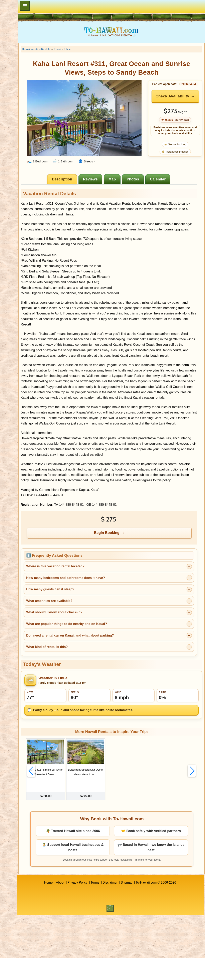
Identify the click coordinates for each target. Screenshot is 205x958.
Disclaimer (128, 925)
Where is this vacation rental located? (91, 610)
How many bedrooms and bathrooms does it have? (101, 622)
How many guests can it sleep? (86, 633)
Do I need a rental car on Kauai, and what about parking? (106, 680)
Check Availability (177, 101)
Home (66, 925)
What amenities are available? (85, 645)
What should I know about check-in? (90, 657)
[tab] (80, 180)
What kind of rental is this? (83, 691)
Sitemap (145, 925)
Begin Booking (125, 577)
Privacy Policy (95, 925)
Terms (113, 925)
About (78, 925)
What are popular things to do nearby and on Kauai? (102, 668)
